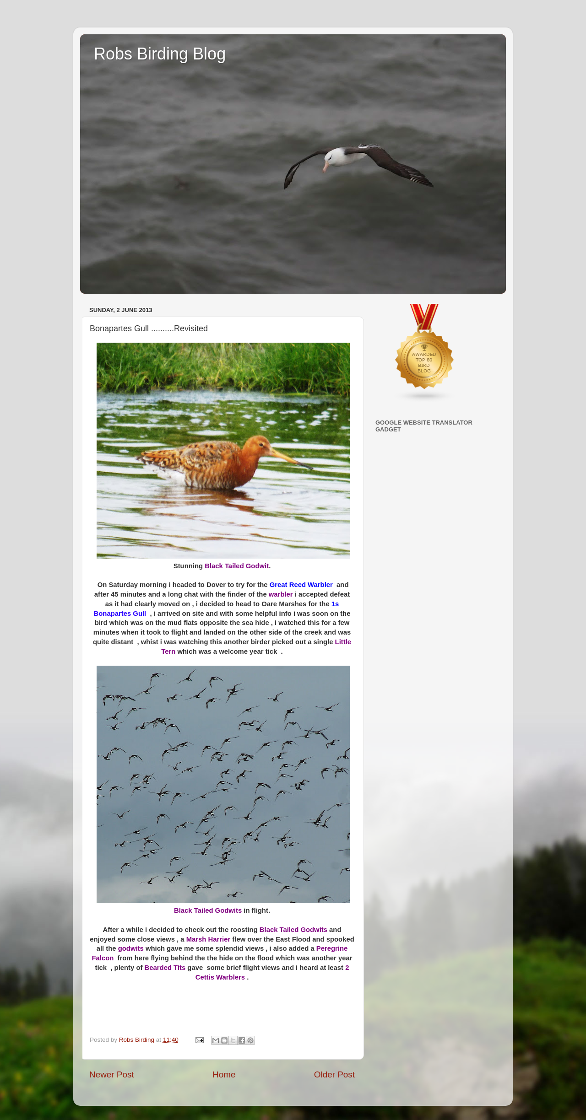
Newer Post (111, 1074)
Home (223, 1074)
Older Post (334, 1074)
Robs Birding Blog (160, 53)
